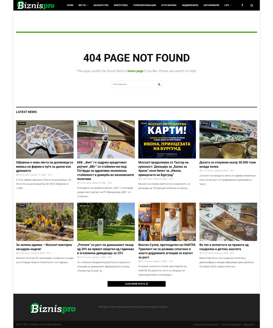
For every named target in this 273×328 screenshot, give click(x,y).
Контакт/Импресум (231, 324)
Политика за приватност (205, 324)
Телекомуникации (144, 5)
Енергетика (121, 5)
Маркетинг (249, 324)
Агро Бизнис (169, 5)
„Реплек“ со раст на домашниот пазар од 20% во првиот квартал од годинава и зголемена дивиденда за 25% (105, 249)
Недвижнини (190, 5)
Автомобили (211, 5)
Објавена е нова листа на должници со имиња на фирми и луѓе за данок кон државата (44, 166)
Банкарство (101, 5)
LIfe (226, 5)
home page (135, 71)
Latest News (26, 112)
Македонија (85, 206)
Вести (82, 5)
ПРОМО (22, 123)
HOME (70, 5)
